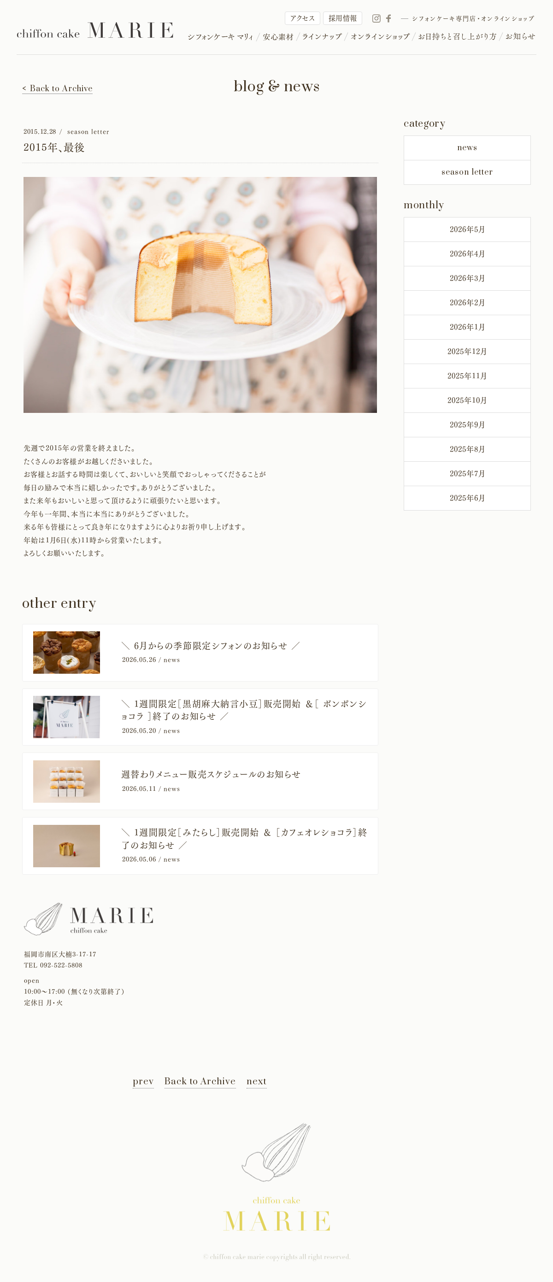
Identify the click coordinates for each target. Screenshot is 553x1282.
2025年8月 (467, 449)
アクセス (302, 18)
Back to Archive (200, 1082)
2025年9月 (467, 425)
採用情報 (343, 18)
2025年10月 (467, 400)
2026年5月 (467, 229)
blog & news (277, 86)
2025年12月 (467, 351)
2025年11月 (467, 376)
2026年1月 (467, 327)
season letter (467, 172)
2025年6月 (467, 498)
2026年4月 (467, 254)
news (467, 148)
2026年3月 (467, 278)
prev (143, 1082)
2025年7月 (467, 473)
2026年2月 (467, 302)
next (257, 1082)
